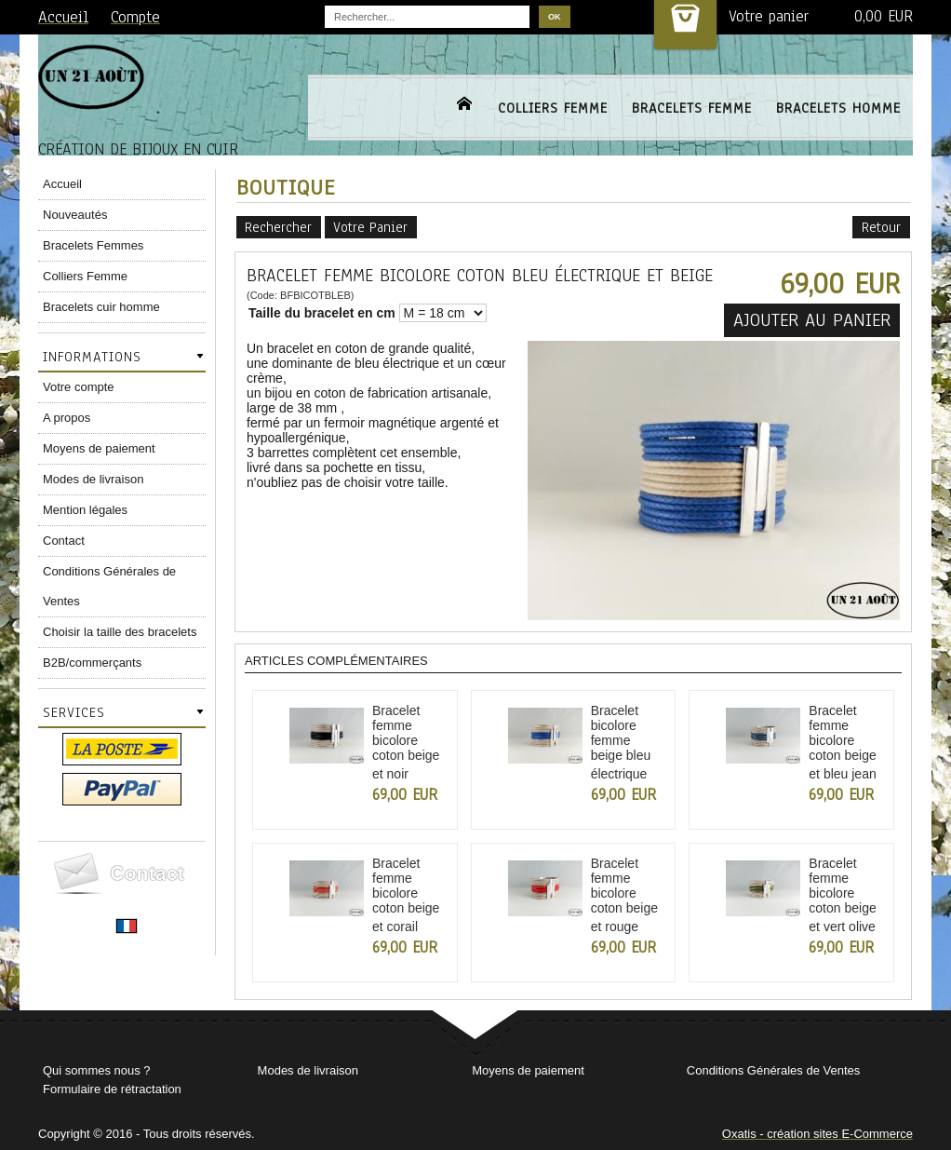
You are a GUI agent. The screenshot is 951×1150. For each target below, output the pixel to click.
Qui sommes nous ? (97, 1070)
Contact (64, 541)
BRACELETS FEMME (692, 108)
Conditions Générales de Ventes (109, 586)
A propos (66, 418)
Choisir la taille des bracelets (119, 632)
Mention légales (85, 510)
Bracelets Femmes (93, 245)
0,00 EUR (883, 16)
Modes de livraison (93, 479)
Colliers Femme (85, 276)
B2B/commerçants (92, 663)
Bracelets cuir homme (101, 307)
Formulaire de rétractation (112, 1089)
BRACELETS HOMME (838, 108)
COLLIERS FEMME (553, 108)
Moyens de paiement (99, 448)
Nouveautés (75, 215)
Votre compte (78, 387)
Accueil (62, 184)
